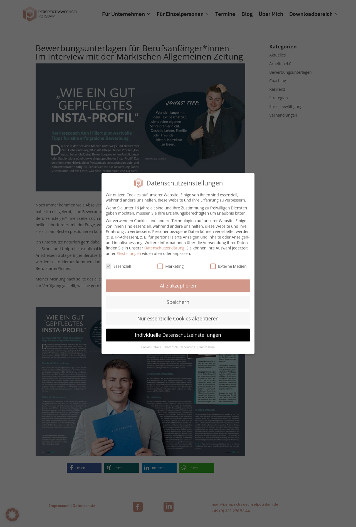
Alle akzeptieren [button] (178, 282)
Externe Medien (228, 263)
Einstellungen (129, 250)
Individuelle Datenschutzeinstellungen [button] (178, 331)
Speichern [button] (178, 298)
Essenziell (118, 263)
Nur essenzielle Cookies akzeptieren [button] (178, 315)
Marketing (170, 263)
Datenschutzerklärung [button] (180, 344)
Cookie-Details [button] (151, 344)
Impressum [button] (207, 344)
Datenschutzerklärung (164, 244)
